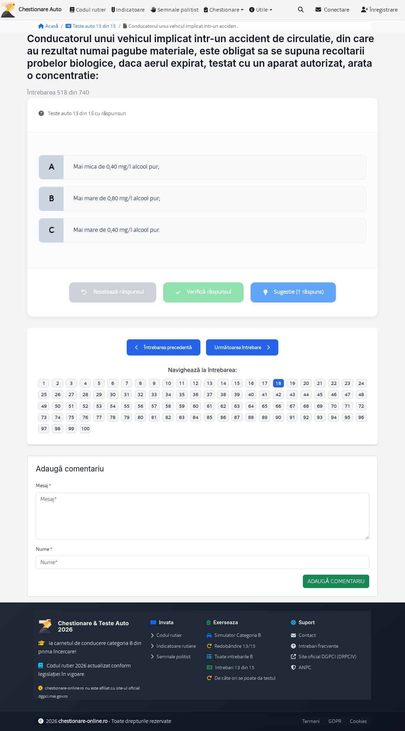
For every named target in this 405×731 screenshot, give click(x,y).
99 (71, 429)
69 (320, 406)
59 (182, 406)
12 (195, 383)
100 (85, 429)
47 (347, 395)
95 (347, 417)
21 (320, 383)
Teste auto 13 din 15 (91, 26)
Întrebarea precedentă (163, 347)
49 (44, 406)
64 (251, 406)
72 (361, 406)
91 (292, 417)
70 (334, 406)
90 (278, 417)
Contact (303, 635)
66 (278, 406)
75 (71, 417)
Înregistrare (379, 9)
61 (209, 406)
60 (195, 406)
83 (182, 417)
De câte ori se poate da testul (241, 678)
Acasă (48, 26)
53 (99, 406)
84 (195, 417)
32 (140, 395)
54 (112, 406)
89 (264, 417)
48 (361, 395)
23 (347, 383)
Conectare (332, 9)
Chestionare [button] (221, 10)
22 (334, 383)
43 (292, 395)
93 (320, 417)
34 (168, 395)
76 (85, 417)
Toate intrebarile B (230, 657)
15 (237, 383)
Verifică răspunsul (203, 292)
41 (264, 395)
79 (127, 417)
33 (154, 395)
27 (71, 395)
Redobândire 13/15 (231, 646)
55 (127, 406)
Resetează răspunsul (112, 292)
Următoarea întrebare (242, 347)
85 (209, 417)
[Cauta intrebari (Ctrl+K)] (300, 10)
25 (44, 395)
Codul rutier (88, 10)
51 (71, 406)
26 (57, 395)
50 (57, 406)
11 (182, 383)
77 (99, 417)
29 (99, 395)
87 (237, 417)
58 (168, 406)
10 (168, 383)
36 (195, 395)
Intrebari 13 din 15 (230, 667)
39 (237, 395)
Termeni (311, 721)
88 (251, 417)
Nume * (44, 549)
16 (251, 383)
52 (85, 406)
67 (292, 406)
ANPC (301, 667)
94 (334, 417)
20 (306, 383)
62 (223, 406)
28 (85, 395)
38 (223, 395)
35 (182, 395)
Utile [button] (258, 10)
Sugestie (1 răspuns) (294, 292)
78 (112, 417)
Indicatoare (128, 10)
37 (209, 395)
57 (154, 406)
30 (112, 395)
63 (237, 406)
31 (127, 395)
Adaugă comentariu (336, 581)
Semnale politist (174, 10)
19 (292, 383)
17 (264, 383)
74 (57, 417)
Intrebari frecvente (314, 646)
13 (209, 383)
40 (251, 395)
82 (168, 417)
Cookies (358, 721)
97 (44, 429)
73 (44, 417)
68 (306, 406)
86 (223, 417)
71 (347, 406)
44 (306, 395)
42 (278, 395)
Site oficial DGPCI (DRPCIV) (323, 657)
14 (223, 383)
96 (361, 417)
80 (140, 417)
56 (140, 406)
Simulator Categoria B (234, 635)
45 (320, 395)
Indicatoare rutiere (173, 646)
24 (361, 383)
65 (264, 406)
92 (306, 417)
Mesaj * (43, 486)
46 (334, 395)
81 (154, 417)
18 (278, 383)
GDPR (334, 721)
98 (57, 429)
